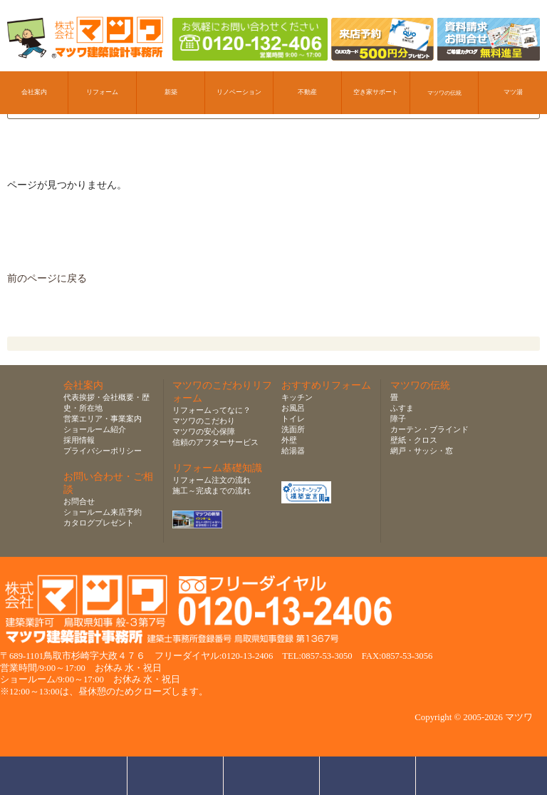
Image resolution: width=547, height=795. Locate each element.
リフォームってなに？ (211, 410)
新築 (171, 92)
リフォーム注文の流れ (211, 480)
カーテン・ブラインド (429, 429)
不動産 (307, 92)
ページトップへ (468, 775)
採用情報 (79, 440)
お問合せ (79, 501)
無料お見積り (272, 775)
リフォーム (102, 92)
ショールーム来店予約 (102, 512)
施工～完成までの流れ (211, 490)
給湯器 (293, 450)
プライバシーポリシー (102, 450)
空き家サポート (375, 92)
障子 (398, 418)
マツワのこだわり (203, 420)
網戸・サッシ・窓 (421, 450)
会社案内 (34, 92)
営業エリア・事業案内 (102, 418)
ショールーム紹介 (94, 429)
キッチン (297, 397)
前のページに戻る (47, 278)
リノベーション (239, 92)
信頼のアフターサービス (215, 442)
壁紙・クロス (413, 440)
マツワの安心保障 (203, 431)
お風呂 (293, 408)
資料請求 (368, 775)
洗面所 (293, 429)
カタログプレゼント (98, 522)
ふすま (402, 408)
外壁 (289, 440)
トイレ (293, 418)
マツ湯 (513, 92)
